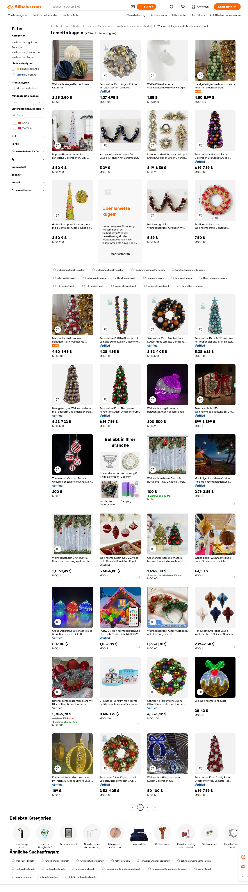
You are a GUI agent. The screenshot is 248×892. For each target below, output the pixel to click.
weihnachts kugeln (23, 868)
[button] (133, 6)
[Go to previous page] (133, 807)
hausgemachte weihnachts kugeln (121, 868)
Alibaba (55, 26)
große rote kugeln (23, 860)
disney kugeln (203, 868)
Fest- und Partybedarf (99, 26)
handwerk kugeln (153, 278)
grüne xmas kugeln (83, 868)
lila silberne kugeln (124, 278)
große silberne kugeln (124, 286)
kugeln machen (21, 877)
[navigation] (28, 417)
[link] (243, 857)
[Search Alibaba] (90, 7)
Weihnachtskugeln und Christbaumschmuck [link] (182, 26)
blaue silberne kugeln (190, 286)
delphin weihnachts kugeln (80, 877)
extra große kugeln (64, 278)
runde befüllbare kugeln (55, 860)
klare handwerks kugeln (213, 278)
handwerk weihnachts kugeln (148, 269)
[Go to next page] (155, 807)
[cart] (183, 7)
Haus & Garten (73, 26)
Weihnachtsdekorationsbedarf (134, 26)
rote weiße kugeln (64, 286)
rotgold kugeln (120, 860)
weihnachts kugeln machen (69, 269)
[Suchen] (146, 7)
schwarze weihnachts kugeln (153, 860)
